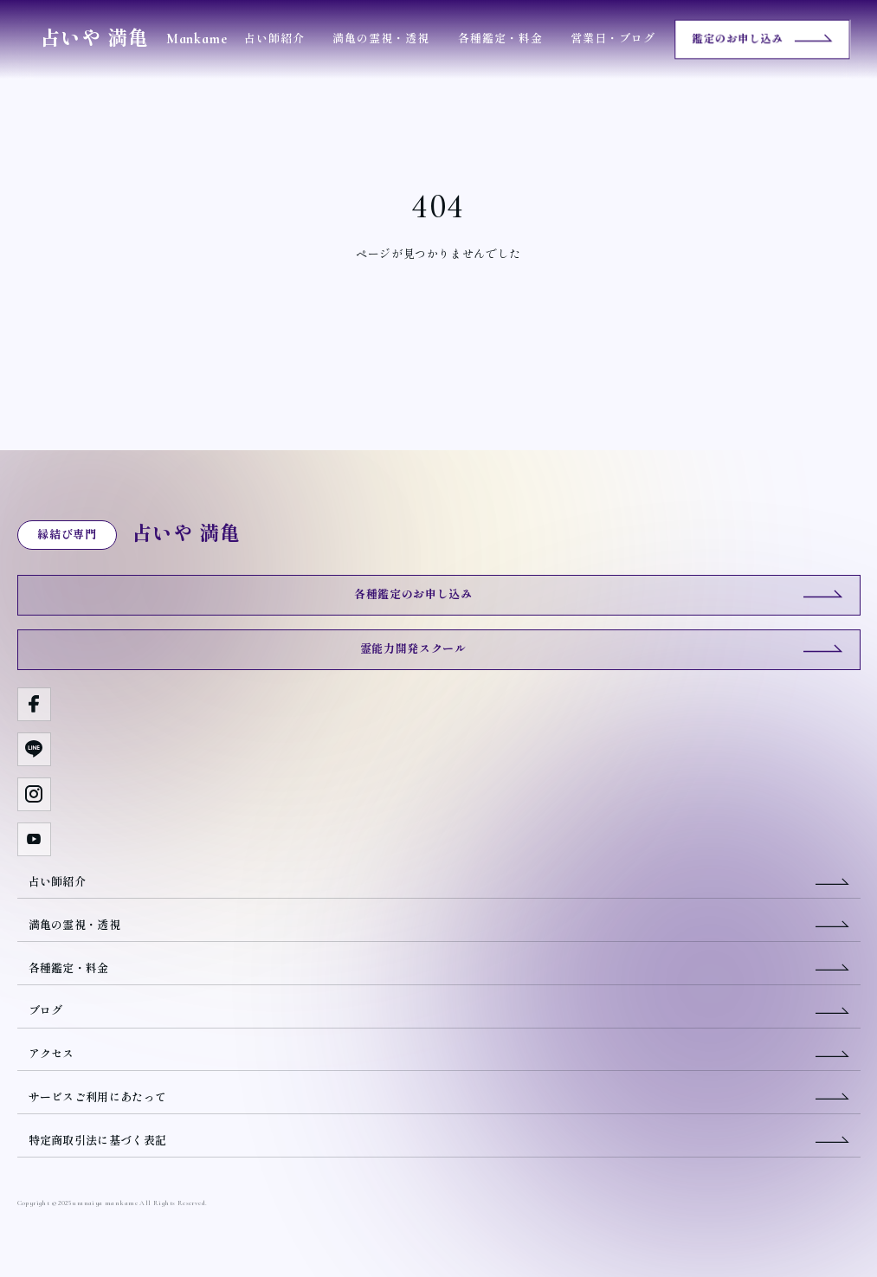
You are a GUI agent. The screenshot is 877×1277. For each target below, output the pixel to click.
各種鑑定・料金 (500, 39)
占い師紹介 (274, 39)
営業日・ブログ (613, 39)
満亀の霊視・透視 (380, 39)
